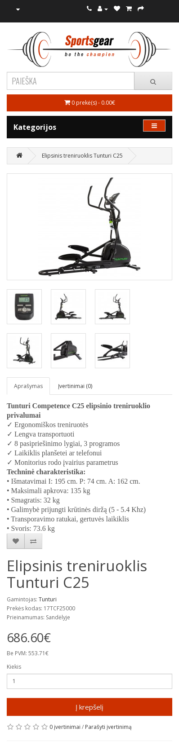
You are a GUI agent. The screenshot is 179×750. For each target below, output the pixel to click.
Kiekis (14, 667)
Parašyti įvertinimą (108, 727)
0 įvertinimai (65, 727)
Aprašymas (28, 386)
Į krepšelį (89, 706)
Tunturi (48, 599)
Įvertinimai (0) (75, 386)
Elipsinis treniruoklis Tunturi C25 (82, 155)
